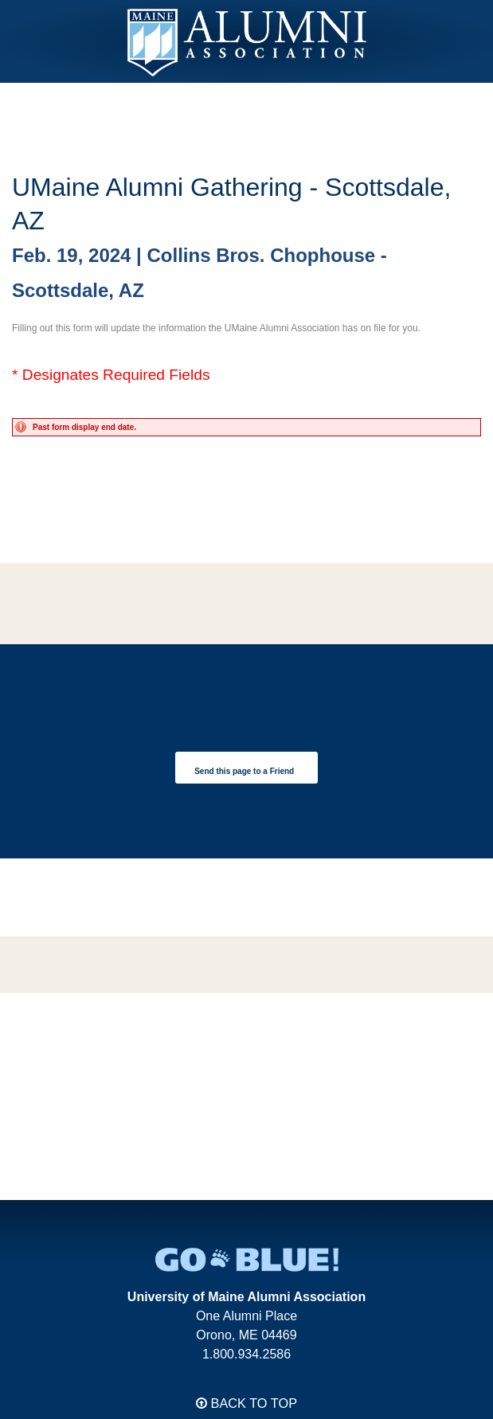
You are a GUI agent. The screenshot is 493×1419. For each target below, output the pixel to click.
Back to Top (246, 1403)
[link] (246, 768)
